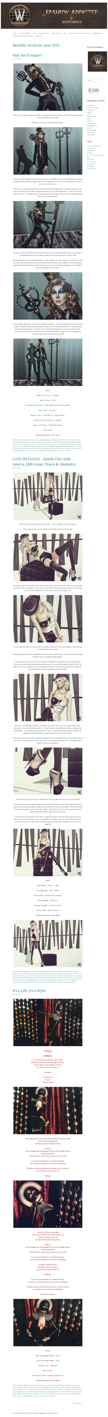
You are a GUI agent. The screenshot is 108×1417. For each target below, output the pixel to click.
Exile (88, 119)
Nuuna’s (39, 415)
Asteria (43, 885)
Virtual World (46, 450)
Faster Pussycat (46, 395)
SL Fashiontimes (91, 168)
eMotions (18, 442)
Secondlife (75, 448)
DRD (88, 114)
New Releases (16, 448)
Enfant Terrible (38, 405)
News (22, 448)
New (73, 446)
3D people (33, 440)
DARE (50, 430)
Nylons (26, 980)
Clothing (53, 440)
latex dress (23, 1389)
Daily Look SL (91, 150)
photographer (45, 448)
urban (45, 982)
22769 (44, 910)
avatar (40, 440)
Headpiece (69, 1387)
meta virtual (19, 446)
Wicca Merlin (55, 435)
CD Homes (25, 974)
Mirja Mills (26, 446)
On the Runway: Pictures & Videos (23, 36)
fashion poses (50, 442)
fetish (34, 976)
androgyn (43, 971)
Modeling (51, 446)
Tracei (41, 895)
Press (64, 33)
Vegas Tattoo (90, 134)
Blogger (48, 440)
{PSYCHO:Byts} (92, 130)
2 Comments (72, 982)
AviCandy (44, 905)
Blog (44, 440)
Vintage (40, 450)
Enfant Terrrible (26, 442)
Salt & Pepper (72, 1392)
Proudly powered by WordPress (23, 1413)
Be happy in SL (91, 148)
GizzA (45, 410)
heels (57, 976)
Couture (58, 440)
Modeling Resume (97, 33)
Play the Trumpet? (28, 55)
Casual (19, 974)
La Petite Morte (42, 425)
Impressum (39, 36)
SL (79, 448)
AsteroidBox (90, 105)
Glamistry (45, 900)
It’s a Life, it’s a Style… (31, 991)
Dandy (41, 974)
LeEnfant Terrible (65, 444)
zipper (38, 1396)
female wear (16, 444)
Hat (55, 976)
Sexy (61, 980)
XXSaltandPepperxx (27, 1396)
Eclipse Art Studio (92, 116)
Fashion (20, 440)
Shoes (65, 980)
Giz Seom (22, 444)
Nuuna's (38, 448)
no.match (89, 128)
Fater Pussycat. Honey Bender (62, 442)
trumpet (35, 450)
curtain (72, 1385)
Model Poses (44, 446)
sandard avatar (21, 1394)
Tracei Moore (39, 982)
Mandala (50, 420)
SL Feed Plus (90, 159)
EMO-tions (46, 400)
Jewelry (49, 444)
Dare (62, 440)
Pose (63, 448)
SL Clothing (72, 980)
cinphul (89, 112)
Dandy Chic (46, 974)
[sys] (47, 1365)
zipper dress (43, 1396)
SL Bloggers (90, 166)
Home (14, 33)
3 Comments (67, 450)
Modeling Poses (67, 446)
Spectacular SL (91, 164)
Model (32, 446)
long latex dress (31, 1389)
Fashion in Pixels (41, 442)
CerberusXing (91, 110)
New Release (78, 446)
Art (37, 440)
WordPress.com (52, 1413)
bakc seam (72, 971)
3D (28, 440)
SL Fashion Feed (91, 162)
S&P (66, 1392)
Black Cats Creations (92, 107)
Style (31, 450)
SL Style (27, 450)
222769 (30, 1385)
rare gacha (62, 1392)
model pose (37, 446)
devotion (77, 1385)
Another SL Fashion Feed (94, 146)
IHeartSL (89, 153)
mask (43, 1389)
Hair (37, 444)
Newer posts (78, 1403)
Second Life (68, 448)
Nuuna (26, 448)
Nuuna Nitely (32, 448)
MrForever (69, 978)
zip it (34, 1396)
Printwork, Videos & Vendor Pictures (79, 33)
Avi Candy (60, 971)
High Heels (71, 976)
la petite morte (55, 444)
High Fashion (42, 444)
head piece (62, 1387)
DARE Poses (68, 440)
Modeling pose (58, 446)
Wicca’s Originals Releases (41, 33)
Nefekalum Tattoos (92, 125)
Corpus (50, 1370)
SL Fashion (21, 450)
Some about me (56, 33)
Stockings (25, 982)
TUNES (48, 1051)
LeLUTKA (90, 121)
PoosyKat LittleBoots (55, 448)
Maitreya (38, 1389)
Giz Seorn (28, 444)
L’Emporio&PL (91, 123)
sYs (68, 1394)
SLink (61, 1394)
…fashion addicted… (25, 33)
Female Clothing (75, 442)
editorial (74, 440)
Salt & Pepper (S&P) (46, 1356)
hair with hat (49, 976)
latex (18, 1389)
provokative (43, 980)
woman (61, 450)
